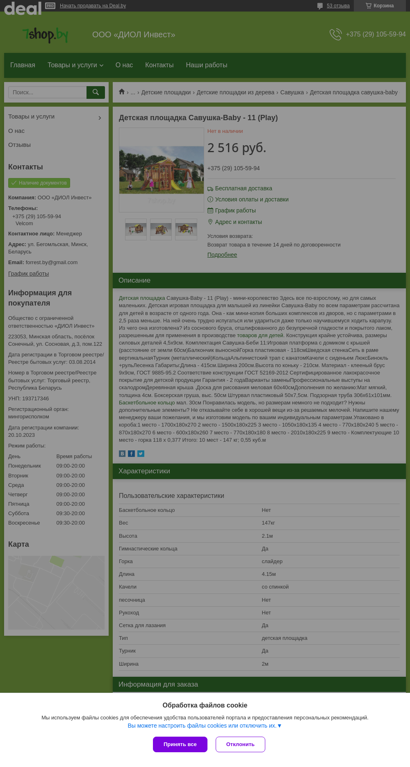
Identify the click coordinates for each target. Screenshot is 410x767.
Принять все (180, 744)
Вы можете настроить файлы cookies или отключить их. (202, 725)
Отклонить (240, 744)
